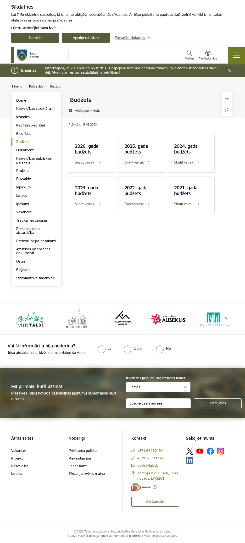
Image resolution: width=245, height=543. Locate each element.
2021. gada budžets (185, 190)
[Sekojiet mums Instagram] (220, 451)
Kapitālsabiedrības (30, 125)
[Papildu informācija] (154, 487)
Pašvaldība (19, 466)
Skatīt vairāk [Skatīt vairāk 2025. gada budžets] (134, 162)
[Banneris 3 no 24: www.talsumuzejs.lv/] (122, 318)
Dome (21, 100)
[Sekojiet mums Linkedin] (189, 460)
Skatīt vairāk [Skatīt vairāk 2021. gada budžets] (184, 204)
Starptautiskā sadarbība (35, 278)
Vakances (24, 212)
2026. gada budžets (86, 149)
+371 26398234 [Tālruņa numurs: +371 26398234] (150, 458)
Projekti (22, 170)
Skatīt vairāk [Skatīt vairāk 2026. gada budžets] (84, 162)
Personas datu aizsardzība (28, 230)
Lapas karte (78, 466)
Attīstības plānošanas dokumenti (33, 251)
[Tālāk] (225, 319)
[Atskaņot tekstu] (87, 110)
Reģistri (22, 269)
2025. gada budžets (136, 149)
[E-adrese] (140, 487)
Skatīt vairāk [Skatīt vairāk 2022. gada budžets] (134, 204)
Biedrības (23, 133)
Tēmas (135, 387)
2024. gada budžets (186, 149)
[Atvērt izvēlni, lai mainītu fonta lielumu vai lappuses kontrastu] (207, 56)
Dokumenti (25, 150)
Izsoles (21, 195)
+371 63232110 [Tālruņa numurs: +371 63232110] (149, 450)
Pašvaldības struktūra (33, 108)
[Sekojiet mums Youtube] (200, 451)
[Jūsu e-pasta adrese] (158, 403)
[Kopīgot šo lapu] (227, 110)
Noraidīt (35, 37)
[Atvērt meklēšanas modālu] (189, 56)
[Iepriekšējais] (19, 319)
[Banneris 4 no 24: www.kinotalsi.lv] (168, 318)
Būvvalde (23, 178)
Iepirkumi (23, 187)
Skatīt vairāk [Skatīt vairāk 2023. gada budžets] (84, 204)
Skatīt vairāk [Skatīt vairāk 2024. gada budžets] (184, 162)
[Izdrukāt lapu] (227, 98)
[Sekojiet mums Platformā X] (189, 451)
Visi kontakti (155, 501)
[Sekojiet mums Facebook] (210, 451)
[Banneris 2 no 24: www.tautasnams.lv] (76, 318)
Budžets (22, 141)
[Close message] (229, 70)
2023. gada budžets (86, 190)
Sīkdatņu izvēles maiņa (87, 473)
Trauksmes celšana (31, 220)
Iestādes (23, 117)
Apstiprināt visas (86, 37)
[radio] (104, 348)
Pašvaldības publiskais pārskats (34, 160)
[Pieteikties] (218, 403)
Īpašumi (22, 204)
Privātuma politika (83, 450)
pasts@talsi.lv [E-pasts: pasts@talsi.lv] (147, 465)
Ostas (20, 261)
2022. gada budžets (136, 190)
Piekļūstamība (80, 458)
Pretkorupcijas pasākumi (36, 241)
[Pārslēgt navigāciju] (236, 55)
